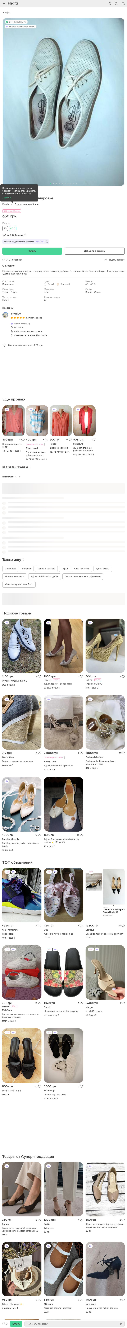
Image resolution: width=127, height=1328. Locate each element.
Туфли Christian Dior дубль (44, 531)
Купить (32, 251)
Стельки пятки (82, 523)
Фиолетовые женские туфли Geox (83, 531)
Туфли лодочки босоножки (58, 638)
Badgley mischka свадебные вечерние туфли (100, 717)
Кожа (46, 292)
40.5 (12, 228)
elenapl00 (16, 313)
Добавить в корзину (94, 251)
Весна (88, 292)
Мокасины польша (14, 531)
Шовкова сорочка (59, 402)
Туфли (7, 12)
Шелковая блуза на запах (12, 400)
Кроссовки (8, 888)
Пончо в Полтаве (46, 523)
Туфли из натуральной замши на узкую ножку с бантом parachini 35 (20, 1138)
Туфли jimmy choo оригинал (58, 720)
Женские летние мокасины (58, 888)
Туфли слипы (102, 523)
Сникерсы (10, 523)
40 (5, 228)
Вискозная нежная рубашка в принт (36, 408)
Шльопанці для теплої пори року (61, 965)
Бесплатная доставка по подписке (26, 241)
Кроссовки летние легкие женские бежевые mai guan (20, 970)
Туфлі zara (49, 1136)
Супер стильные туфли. (14, 635)
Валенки (26, 523)
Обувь (14, 292)
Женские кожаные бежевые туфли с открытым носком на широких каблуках (105, 1134)
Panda (5, 204)
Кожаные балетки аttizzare (57, 1216)
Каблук (5, 300)
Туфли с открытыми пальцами (17, 715)
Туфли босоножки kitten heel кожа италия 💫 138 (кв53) (61, 795)
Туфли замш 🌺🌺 (53, 1290)
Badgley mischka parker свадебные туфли (20, 799)
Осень (97, 292)
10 (76, 183)
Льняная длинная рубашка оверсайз (83, 404)
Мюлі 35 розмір (94, 965)
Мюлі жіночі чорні (11, 1045)
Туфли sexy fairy (94, 638)
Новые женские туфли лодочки (102, 1216)
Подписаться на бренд (27, 204)
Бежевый (65, 284)
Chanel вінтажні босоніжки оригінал (104, 888)
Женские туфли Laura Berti (19, 538)
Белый (51, 284)
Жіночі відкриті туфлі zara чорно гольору (19, 1295)
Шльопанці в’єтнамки (55, 1049)
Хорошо (6, 197)
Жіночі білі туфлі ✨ (12, 1213)
